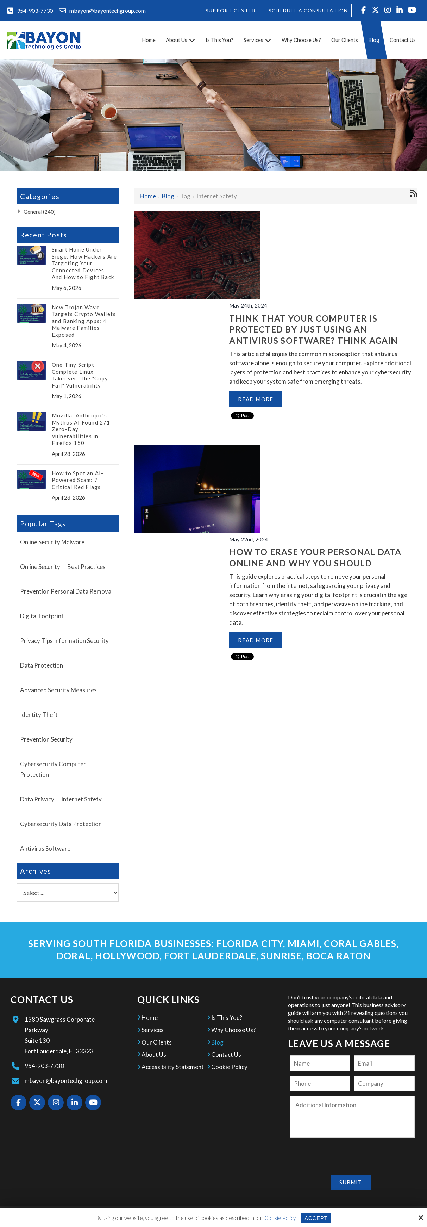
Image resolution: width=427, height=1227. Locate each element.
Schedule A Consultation (308, 10)
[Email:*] (384, 1063)
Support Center (231, 10)
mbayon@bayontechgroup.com (107, 10)
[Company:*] (384, 1083)
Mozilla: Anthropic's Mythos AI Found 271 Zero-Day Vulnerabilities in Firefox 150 (81, 429)
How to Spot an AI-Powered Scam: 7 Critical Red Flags (78, 480)
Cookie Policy (279, 1218)
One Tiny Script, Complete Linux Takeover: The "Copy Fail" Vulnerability (80, 375)
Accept (316, 1218)
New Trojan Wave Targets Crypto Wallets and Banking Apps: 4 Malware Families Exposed (84, 321)
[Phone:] (320, 1083)
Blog (168, 196)
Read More (273, 330)
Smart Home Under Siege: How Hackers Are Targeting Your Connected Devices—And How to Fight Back (84, 263)
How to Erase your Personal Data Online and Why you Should (320, 404)
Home (148, 196)
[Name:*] (320, 1063)
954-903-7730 (35, 10)
